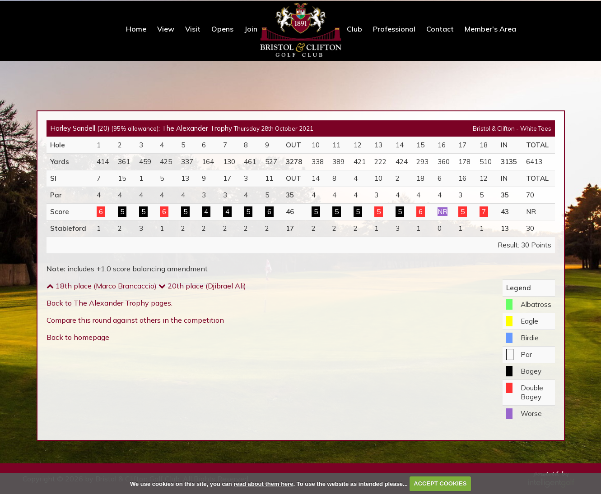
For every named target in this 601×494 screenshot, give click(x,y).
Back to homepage (78, 336)
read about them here (263, 483)
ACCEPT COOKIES (440, 483)
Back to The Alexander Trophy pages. (109, 301)
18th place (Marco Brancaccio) (102, 284)
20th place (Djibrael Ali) (202, 284)
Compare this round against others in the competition (135, 319)
